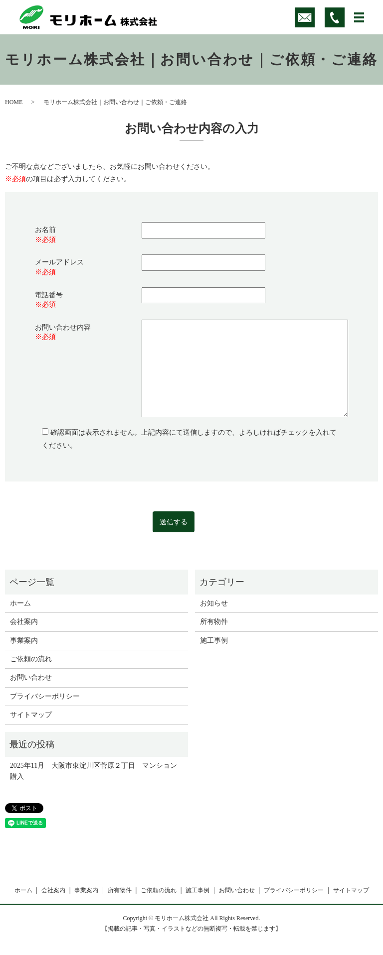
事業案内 (24, 640)
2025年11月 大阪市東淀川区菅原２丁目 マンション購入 (93, 771)
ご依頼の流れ (31, 659)
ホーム (20, 603)
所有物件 (214, 621)
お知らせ (214, 603)
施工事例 (214, 640)
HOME (13, 102)
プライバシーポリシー (45, 696)
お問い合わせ (31, 677)
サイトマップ (31, 714)
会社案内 (24, 621)
